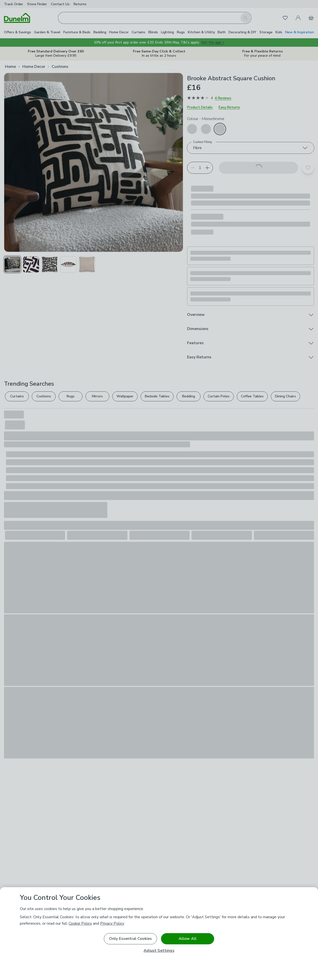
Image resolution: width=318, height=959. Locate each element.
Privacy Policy (112, 923)
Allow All (188, 938)
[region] (159, 923)
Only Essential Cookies (130, 938)
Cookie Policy (80, 923)
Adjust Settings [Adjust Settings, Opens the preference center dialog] (159, 950)
